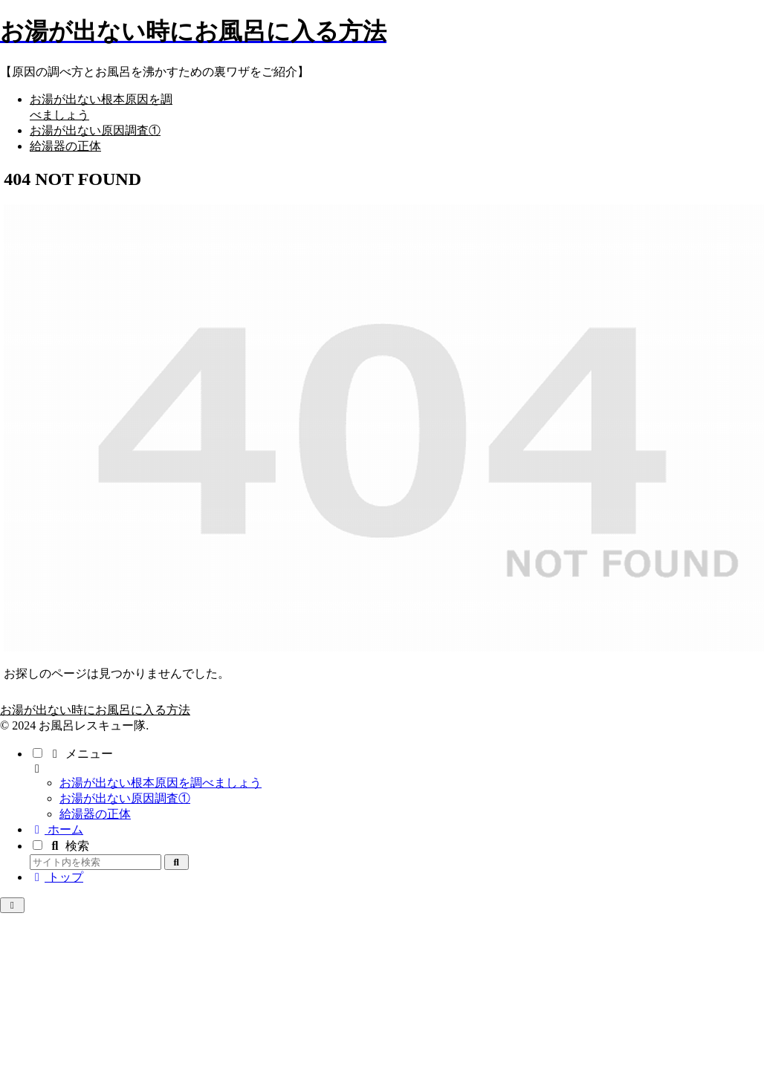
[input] (95, 862)
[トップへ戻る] (12, 905)
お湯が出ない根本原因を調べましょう (160, 782)
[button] (176, 862)
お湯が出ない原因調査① (124, 798)
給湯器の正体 (95, 814)
